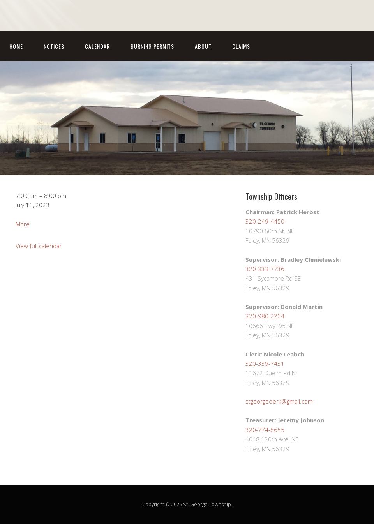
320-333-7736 (264, 269)
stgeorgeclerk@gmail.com (279, 401)
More (23, 224)
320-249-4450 (264, 221)
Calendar (97, 46)
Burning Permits (152, 46)
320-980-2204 (264, 316)
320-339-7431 (264, 363)
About (203, 46)
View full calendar (39, 246)
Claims (241, 46)
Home (16, 46)
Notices (54, 46)
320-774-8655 (264, 430)
